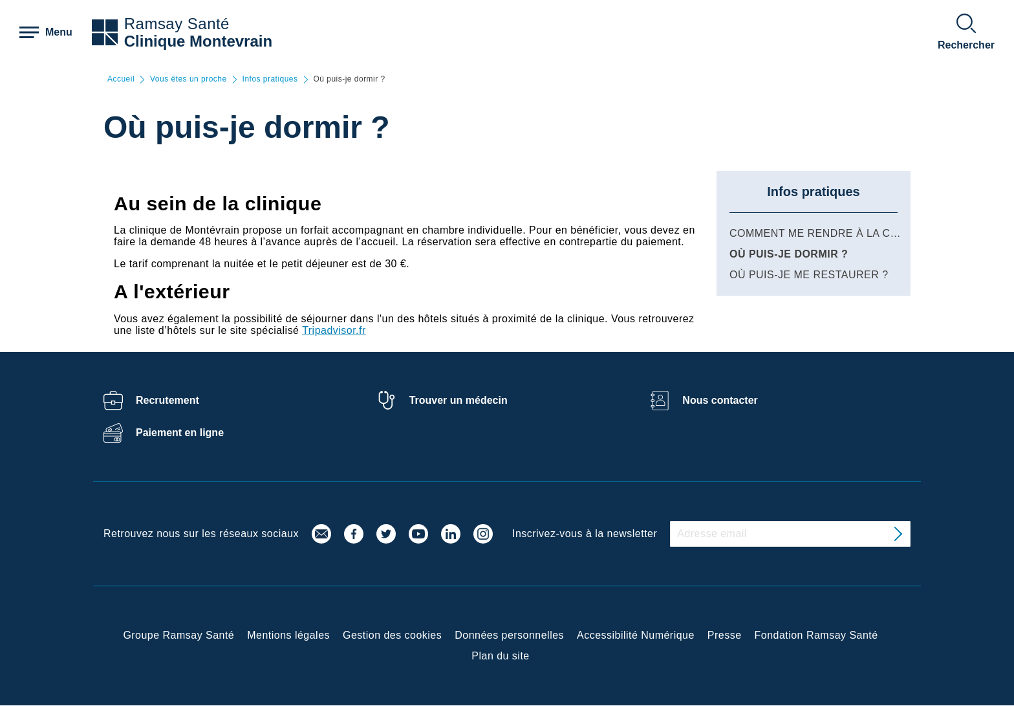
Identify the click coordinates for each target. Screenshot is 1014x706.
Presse (724, 635)
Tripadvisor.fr (334, 330)
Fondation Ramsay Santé (816, 635)
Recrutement (167, 400)
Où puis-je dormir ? (788, 253)
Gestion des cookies (392, 635)
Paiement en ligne (180, 432)
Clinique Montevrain (198, 41)
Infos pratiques (270, 79)
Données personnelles (509, 635)
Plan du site (500, 655)
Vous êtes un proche (188, 79)
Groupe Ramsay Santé (178, 635)
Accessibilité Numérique (636, 635)
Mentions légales (288, 635)
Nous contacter (719, 400)
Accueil (121, 79)
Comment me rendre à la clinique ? (836, 233)
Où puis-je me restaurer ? (809, 274)
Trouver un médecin (458, 400)
